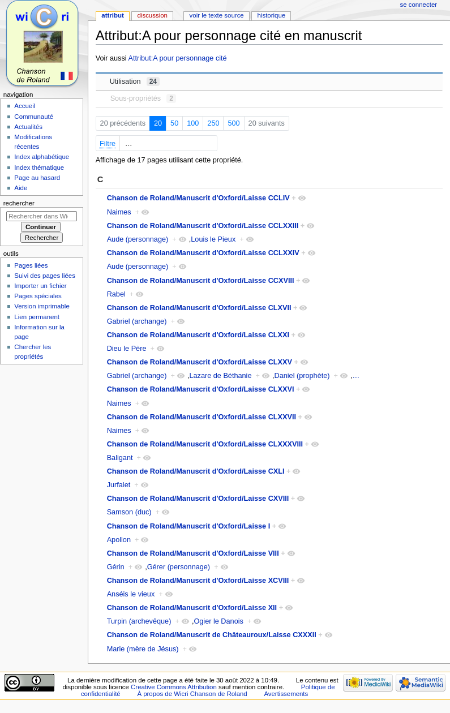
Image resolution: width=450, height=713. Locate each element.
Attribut (112, 15)
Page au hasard (37, 177)
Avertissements (286, 693)
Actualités (28, 126)
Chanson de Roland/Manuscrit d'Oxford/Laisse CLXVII (199, 308)
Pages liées (31, 265)
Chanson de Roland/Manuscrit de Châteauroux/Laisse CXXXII (211, 635)
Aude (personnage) (138, 239)
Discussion (152, 15)
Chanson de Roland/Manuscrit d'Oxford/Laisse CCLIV (198, 198)
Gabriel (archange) (137, 321)
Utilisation (135, 81)
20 (158, 123)
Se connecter (419, 4)
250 (213, 123)
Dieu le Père (127, 349)
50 (174, 123)
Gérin (116, 567)
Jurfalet (119, 485)
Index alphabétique (41, 156)
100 (193, 123)
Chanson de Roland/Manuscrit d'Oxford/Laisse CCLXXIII (203, 226)
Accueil (24, 105)
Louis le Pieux (213, 239)
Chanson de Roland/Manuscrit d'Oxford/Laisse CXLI (196, 471)
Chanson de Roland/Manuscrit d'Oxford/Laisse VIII (193, 553)
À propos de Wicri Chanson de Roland (192, 693)
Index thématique (39, 167)
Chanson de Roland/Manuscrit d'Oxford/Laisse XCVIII (198, 581)
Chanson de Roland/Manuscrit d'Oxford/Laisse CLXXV (199, 362)
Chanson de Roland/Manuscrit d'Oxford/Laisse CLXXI (198, 335)
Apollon (119, 540)
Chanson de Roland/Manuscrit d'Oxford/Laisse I (189, 526)
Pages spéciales (37, 296)
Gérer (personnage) (178, 567)
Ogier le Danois (218, 621)
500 (233, 123)
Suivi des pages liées (44, 275)
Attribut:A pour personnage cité (177, 58)
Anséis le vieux (131, 594)
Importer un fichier (40, 285)
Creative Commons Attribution (174, 687)
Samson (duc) (129, 512)
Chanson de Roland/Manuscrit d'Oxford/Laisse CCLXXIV (203, 253)
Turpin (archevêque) (139, 621)
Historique (271, 15)
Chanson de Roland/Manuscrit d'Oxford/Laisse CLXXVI (200, 389)
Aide (20, 187)
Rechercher (19, 203)
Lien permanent (36, 316)
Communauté (33, 116)
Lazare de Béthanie (220, 376)
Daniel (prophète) (301, 376)
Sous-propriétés (143, 98)
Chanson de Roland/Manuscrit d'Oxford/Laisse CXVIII (198, 498)
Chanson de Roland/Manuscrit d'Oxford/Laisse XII (192, 608)
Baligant (120, 458)
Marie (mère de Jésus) (143, 649)
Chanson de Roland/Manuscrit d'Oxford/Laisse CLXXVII (201, 417)
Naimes (119, 212)
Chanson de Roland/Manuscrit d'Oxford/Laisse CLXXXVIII (205, 444)
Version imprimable (41, 306)
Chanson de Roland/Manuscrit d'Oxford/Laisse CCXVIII (200, 281)
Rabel (116, 294)
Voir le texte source (217, 15)
